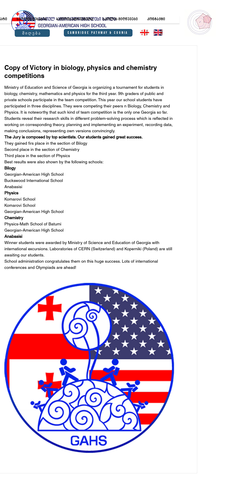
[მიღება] (32, 33)
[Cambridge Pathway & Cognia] (98, 33)
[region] (199, 22)
